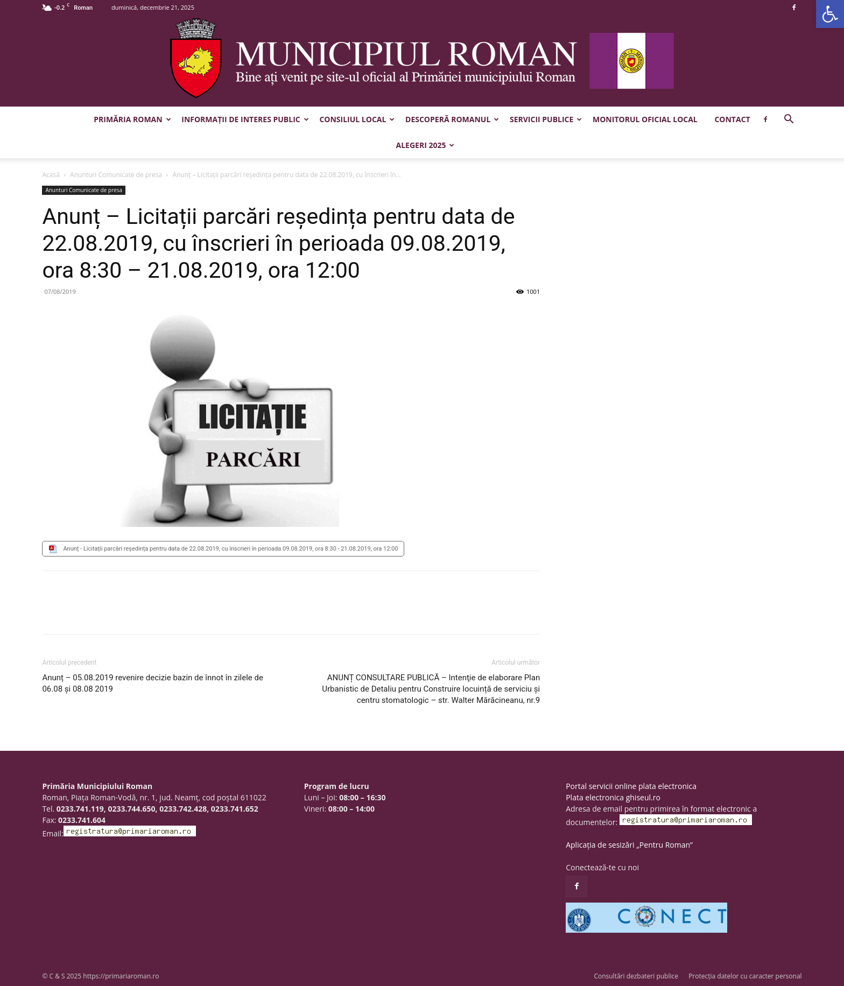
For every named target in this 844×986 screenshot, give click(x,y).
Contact (732, 119)
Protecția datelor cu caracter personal (744, 976)
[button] (830, 14)
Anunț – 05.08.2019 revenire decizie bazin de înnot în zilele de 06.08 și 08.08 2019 (152, 683)
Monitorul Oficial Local (645, 119)
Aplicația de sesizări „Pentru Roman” (629, 845)
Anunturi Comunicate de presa (116, 174)
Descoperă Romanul (452, 119)
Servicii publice (546, 119)
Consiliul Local (357, 119)
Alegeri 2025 (425, 145)
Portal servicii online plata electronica (631, 786)
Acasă (50, 174)
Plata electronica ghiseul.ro (613, 797)
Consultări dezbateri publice (636, 976)
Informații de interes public (244, 119)
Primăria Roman (132, 119)
